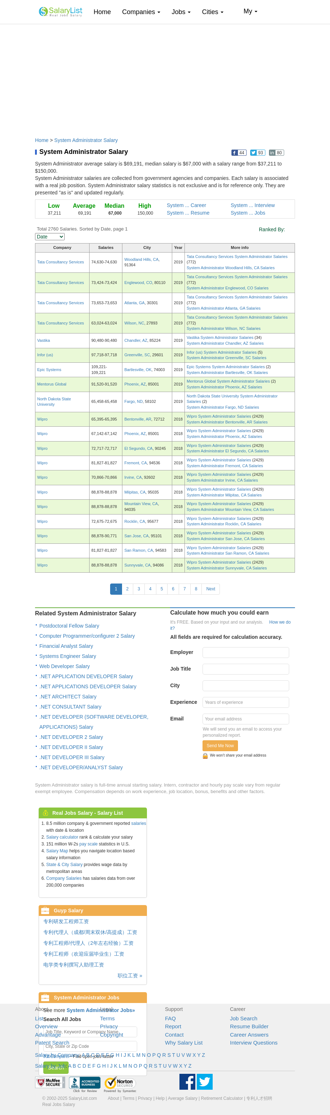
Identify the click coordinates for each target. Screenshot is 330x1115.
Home (105, 12)
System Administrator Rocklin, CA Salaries (224, 524)
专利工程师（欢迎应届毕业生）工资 (83, 954)
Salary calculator (62, 837)
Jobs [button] (181, 12)
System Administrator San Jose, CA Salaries (226, 539)
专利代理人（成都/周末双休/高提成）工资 (90, 932)
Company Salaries (64, 878)
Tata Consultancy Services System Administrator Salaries (237, 256)
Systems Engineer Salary (67, 656)
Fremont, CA (135, 463)
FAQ (170, 1018)
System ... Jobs (248, 213)
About (113, 1098)
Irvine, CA (133, 477)
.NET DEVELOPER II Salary (71, 747)
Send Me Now (220, 745)
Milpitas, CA (135, 492)
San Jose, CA (136, 536)
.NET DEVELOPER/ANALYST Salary (81, 767)
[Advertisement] (165, 77)
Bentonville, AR (137, 419)
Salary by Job (50, 1066)
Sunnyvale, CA (137, 565)
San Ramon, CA (138, 550)
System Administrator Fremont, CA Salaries (225, 466)
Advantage (48, 1035)
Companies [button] (141, 12)
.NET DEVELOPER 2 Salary (71, 737)
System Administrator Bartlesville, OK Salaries (227, 372)
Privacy (109, 1026)
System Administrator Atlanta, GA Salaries (224, 308)
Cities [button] (212, 12)
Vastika (43, 340)
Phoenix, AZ (135, 384)
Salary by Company (57, 1055)
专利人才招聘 (259, 1098)
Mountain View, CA (141, 503)
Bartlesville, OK (137, 369)
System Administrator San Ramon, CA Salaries (228, 553)
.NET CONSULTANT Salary (70, 707)
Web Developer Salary (64, 666)
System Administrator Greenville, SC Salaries (226, 358)
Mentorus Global (51, 384)
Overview (46, 1026)
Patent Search (52, 1042)
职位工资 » (130, 975)
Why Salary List (184, 1042)
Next (210, 588)
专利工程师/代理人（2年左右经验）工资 (88, 943)
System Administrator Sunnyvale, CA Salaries (227, 568)
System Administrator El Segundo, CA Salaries (228, 451)
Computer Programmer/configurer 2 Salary (87, 636)
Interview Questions (254, 1042)
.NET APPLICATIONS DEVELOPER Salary (87, 686)
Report (173, 1026)
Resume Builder (249, 1026)
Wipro (42, 419)
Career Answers (249, 1035)
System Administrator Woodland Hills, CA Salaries (231, 268)
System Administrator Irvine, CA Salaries (222, 480)
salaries (138, 823)
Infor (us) (45, 355)
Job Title (180, 669)
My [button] (250, 11)
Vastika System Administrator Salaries (221, 337)
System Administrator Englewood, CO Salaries (228, 288)
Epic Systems (49, 369)
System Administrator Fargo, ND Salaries (223, 407)
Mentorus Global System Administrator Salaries (229, 381)
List (39, 1018)
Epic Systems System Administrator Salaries (226, 367)
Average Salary (182, 1098)
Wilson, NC (134, 323)
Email (176, 719)
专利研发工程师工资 (66, 921)
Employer (181, 652)
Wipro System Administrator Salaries (219, 416)
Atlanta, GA (134, 303)
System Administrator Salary (86, 140)
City (174, 685)
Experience (183, 702)
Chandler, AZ (135, 340)
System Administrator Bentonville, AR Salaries (227, 422)
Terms (107, 1018)
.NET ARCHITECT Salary (67, 696)
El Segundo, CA (138, 448)
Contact (174, 1035)
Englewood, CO (138, 282)
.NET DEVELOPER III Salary (71, 757)
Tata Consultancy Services (60, 262)
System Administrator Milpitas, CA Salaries (224, 495)
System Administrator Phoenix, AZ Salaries (224, 387)
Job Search (243, 1018)
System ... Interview (253, 205)
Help (160, 1098)
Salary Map (57, 850)
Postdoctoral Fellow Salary (69, 626)
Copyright (111, 1035)
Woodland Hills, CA (141, 259)
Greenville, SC (137, 355)
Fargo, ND (133, 401)
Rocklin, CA (134, 521)
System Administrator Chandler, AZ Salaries (225, 343)
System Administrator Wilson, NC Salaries (224, 328)
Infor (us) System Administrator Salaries (222, 352)
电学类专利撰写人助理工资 (73, 965)
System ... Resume (188, 213)
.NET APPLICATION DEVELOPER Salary (86, 676)
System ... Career (186, 205)
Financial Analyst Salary (66, 646)
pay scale (88, 844)
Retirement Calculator (222, 1098)
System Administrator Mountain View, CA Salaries (230, 509)
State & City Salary (64, 864)
